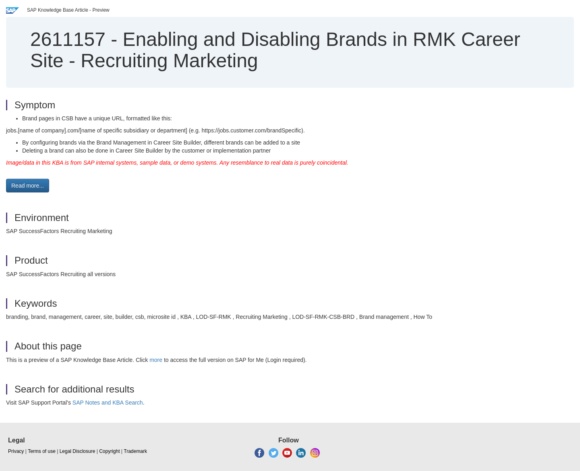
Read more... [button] (27, 185)
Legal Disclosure (77, 451)
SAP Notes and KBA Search (107, 402)
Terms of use (42, 451)
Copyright (109, 451)
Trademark (135, 451)
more (155, 360)
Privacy (16, 451)
